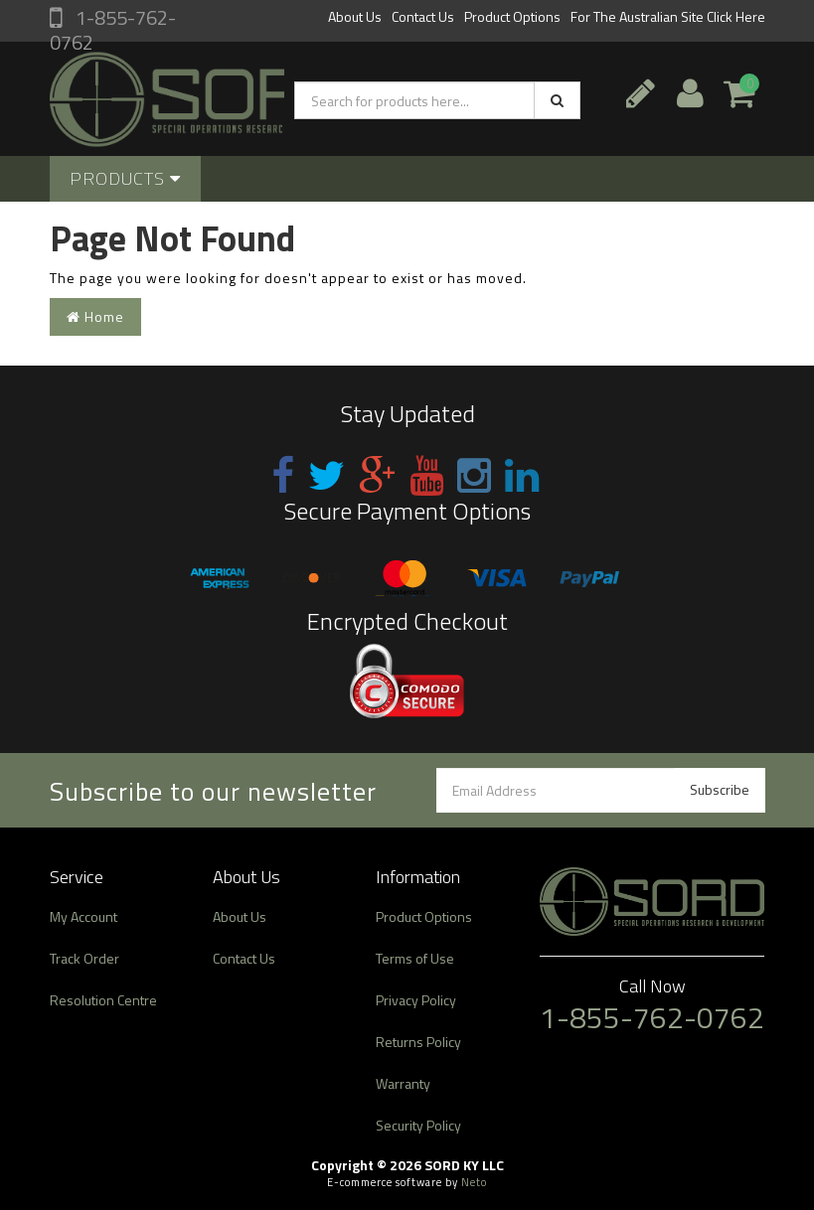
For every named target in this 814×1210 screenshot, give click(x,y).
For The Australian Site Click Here (667, 16)
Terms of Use (415, 958)
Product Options (512, 16)
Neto (474, 1182)
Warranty (403, 1083)
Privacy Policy (416, 999)
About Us (355, 16)
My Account (83, 916)
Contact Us (423, 16)
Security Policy (418, 1125)
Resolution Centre (103, 999)
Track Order (84, 958)
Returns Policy (418, 1041)
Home (95, 316)
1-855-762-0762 (113, 30)
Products (125, 178)
